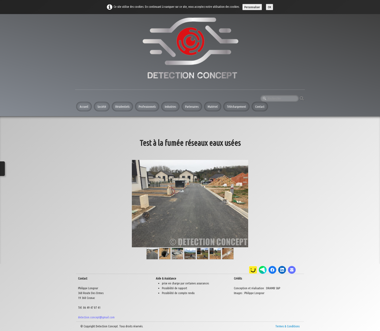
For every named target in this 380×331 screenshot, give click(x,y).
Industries (170, 106)
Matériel (213, 106)
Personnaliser (252, 7)
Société (101, 106)
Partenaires (191, 106)
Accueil (84, 106)
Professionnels (147, 106)
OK (269, 7)
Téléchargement (236, 106)
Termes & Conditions (287, 326)
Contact (259, 106)
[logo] (192, 50)
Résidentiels (122, 106)
